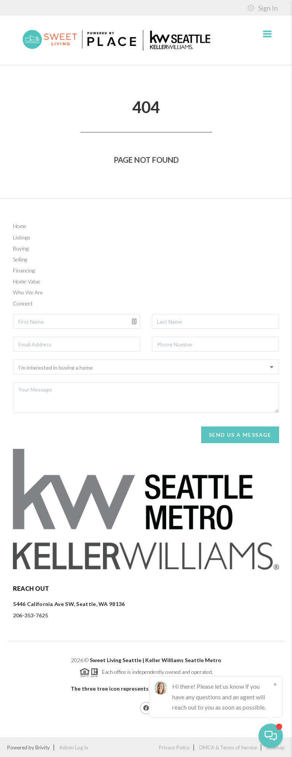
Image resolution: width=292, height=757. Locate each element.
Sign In (263, 8)
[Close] (275, 684)
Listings (21, 237)
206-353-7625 (30, 615)
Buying (21, 248)
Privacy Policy (174, 747)
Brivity (42, 747)
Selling (20, 259)
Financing (24, 270)
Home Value (26, 281)
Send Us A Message (240, 434)
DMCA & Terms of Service (228, 747)
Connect (23, 303)
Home (20, 226)
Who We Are (28, 292)
